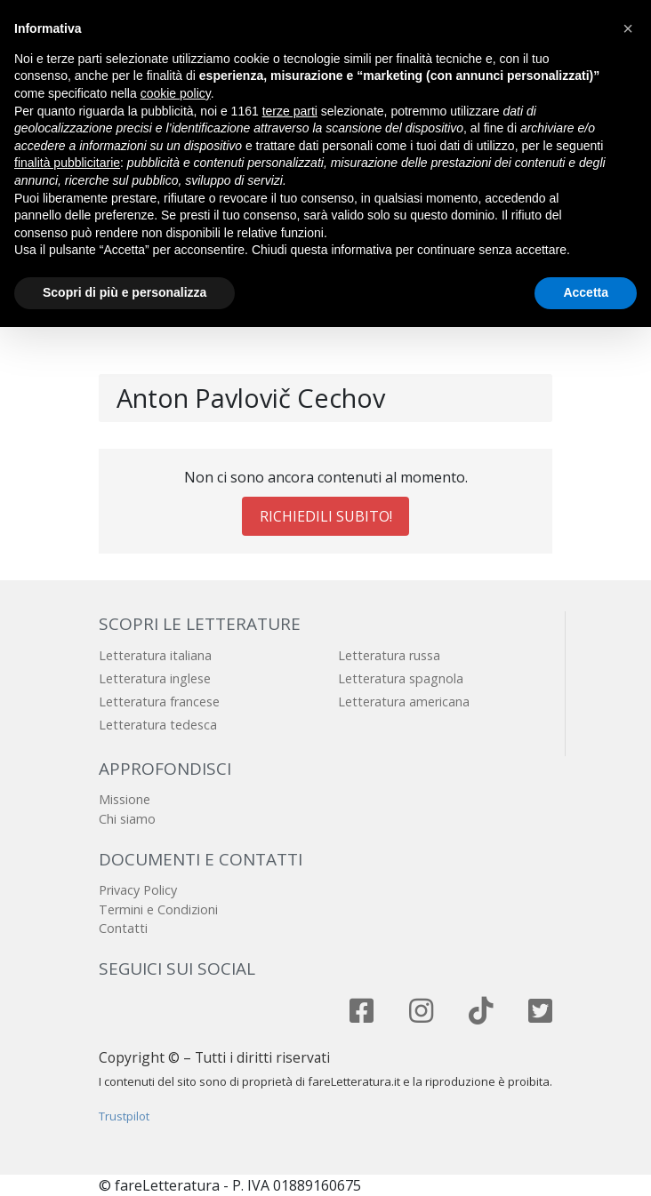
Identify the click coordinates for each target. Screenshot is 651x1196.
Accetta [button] (585, 292)
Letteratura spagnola (400, 678)
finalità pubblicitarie (67, 162)
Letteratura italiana (155, 655)
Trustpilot (124, 1116)
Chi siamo (127, 818)
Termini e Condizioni (158, 909)
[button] (628, 28)
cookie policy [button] (176, 93)
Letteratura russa (389, 655)
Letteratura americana (404, 701)
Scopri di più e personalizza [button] (124, 292)
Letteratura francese (159, 701)
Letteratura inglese (155, 678)
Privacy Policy (138, 889)
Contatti (123, 928)
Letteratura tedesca (158, 724)
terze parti (289, 111)
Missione (124, 799)
